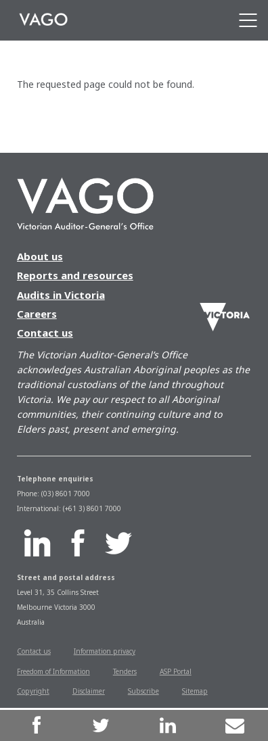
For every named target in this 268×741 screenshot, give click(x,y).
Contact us (45, 332)
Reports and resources (75, 275)
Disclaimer (88, 691)
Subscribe (143, 691)
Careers (37, 313)
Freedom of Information (53, 671)
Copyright (33, 691)
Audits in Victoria (61, 295)
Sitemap (195, 691)
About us (40, 256)
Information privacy (104, 651)
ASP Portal (176, 671)
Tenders (125, 671)
